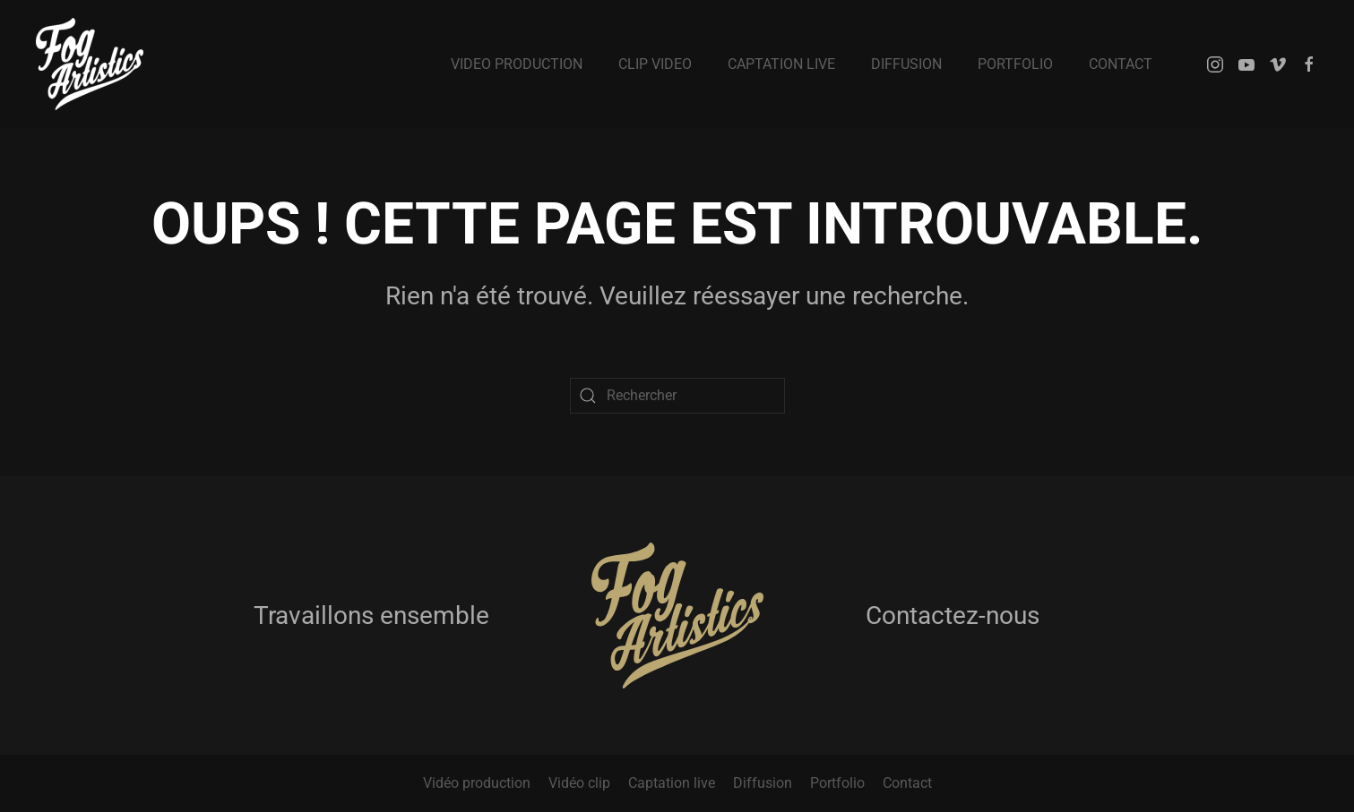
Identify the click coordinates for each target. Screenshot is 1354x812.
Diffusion (906, 64)
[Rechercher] (677, 396)
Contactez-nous (952, 615)
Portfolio (1015, 64)
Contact (1120, 64)
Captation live (781, 64)
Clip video (655, 64)
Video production (516, 64)
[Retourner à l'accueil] (89, 64)
